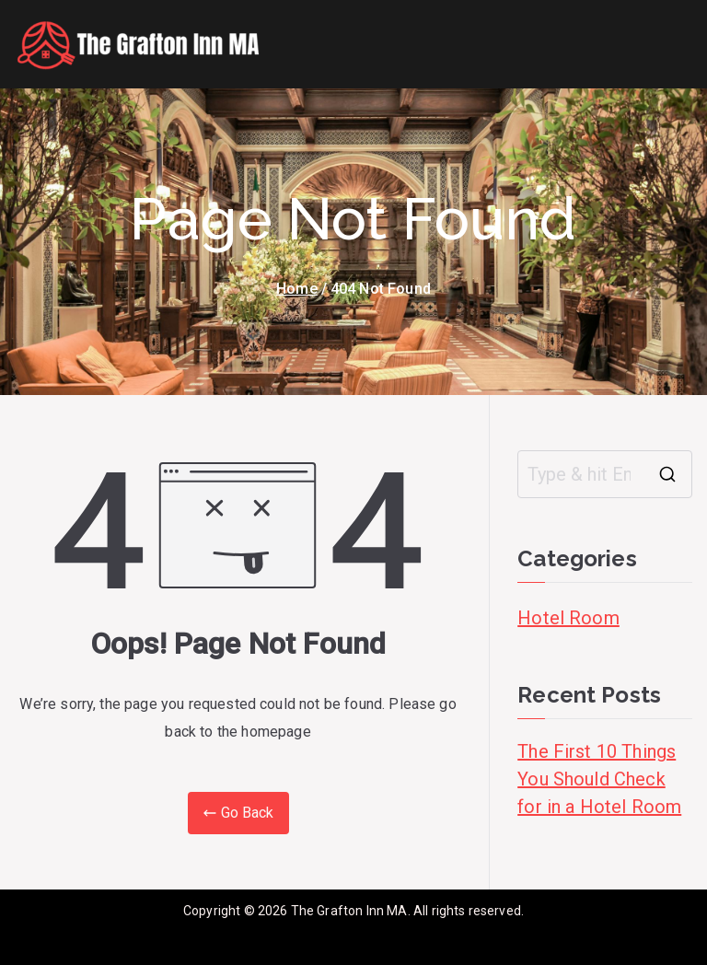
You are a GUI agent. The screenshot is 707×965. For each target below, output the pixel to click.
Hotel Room (568, 618)
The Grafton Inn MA (349, 910)
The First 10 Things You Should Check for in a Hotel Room (599, 779)
